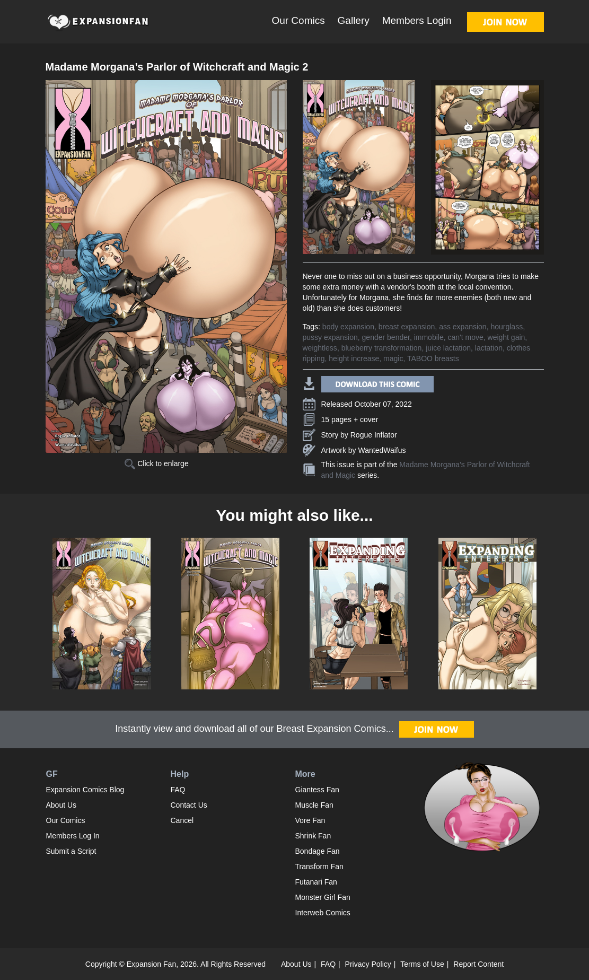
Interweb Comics (322, 912)
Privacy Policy (368, 964)
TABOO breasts (433, 358)
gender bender (386, 337)
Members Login (417, 20)
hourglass (506, 326)
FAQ (178, 789)
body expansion (348, 326)
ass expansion (463, 326)
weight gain (506, 337)
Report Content (478, 964)
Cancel (182, 820)
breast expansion (407, 326)
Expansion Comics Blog (85, 789)
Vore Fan (310, 820)
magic (393, 358)
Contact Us (189, 805)
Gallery (354, 20)
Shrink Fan (313, 836)
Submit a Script (71, 851)
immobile (429, 337)
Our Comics (297, 20)
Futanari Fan (316, 882)
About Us (61, 805)
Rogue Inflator (373, 435)
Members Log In (73, 836)
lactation (489, 348)
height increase (354, 358)
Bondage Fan (317, 851)
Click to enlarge (156, 463)
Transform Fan (319, 866)
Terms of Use (422, 964)
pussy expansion (330, 337)
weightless (320, 348)
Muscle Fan (314, 805)
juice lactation (448, 348)
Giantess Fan (317, 789)
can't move (465, 337)
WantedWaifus (382, 450)
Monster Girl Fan (322, 897)
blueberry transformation (381, 348)
